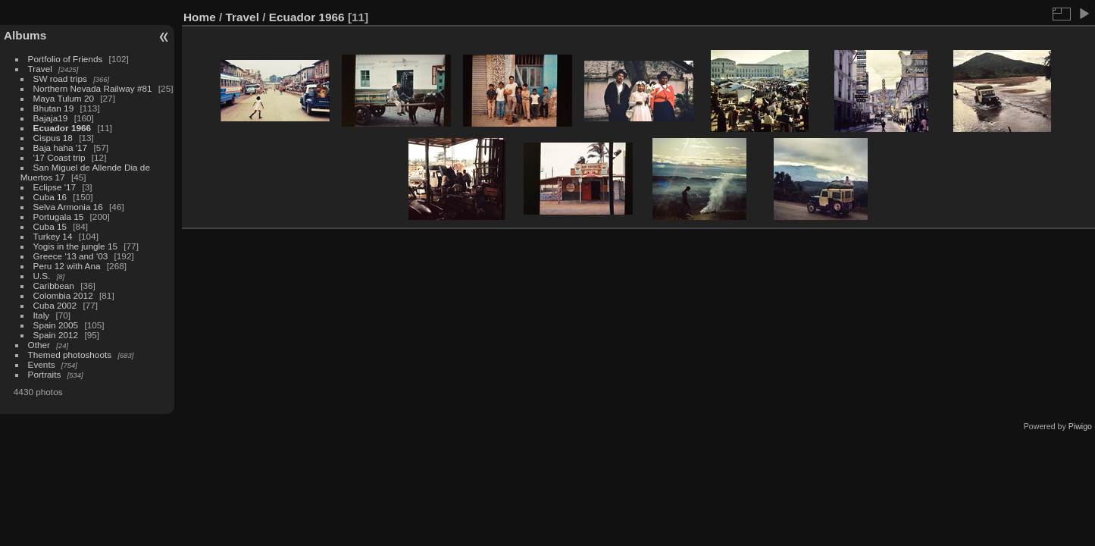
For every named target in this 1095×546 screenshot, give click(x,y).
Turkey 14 (53, 236)
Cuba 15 (50, 226)
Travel (40, 69)
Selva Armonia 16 (68, 207)
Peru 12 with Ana (67, 266)
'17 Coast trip (59, 157)
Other (39, 345)
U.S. (42, 276)
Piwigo (1080, 426)
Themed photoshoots (70, 354)
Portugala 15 (58, 216)
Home (199, 17)
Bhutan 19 (53, 108)
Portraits (44, 374)
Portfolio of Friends (65, 59)
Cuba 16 (50, 197)
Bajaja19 (50, 118)
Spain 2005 (56, 325)
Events (41, 364)
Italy (41, 315)
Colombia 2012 (63, 295)
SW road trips (60, 78)
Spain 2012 (56, 335)
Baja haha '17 (60, 147)
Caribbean (53, 285)
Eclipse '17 (55, 187)
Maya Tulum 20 (63, 98)
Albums (25, 35)
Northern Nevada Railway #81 (92, 88)
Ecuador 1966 (62, 128)
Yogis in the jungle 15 (75, 246)
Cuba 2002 (55, 305)
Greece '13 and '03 (70, 256)
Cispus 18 (53, 138)
